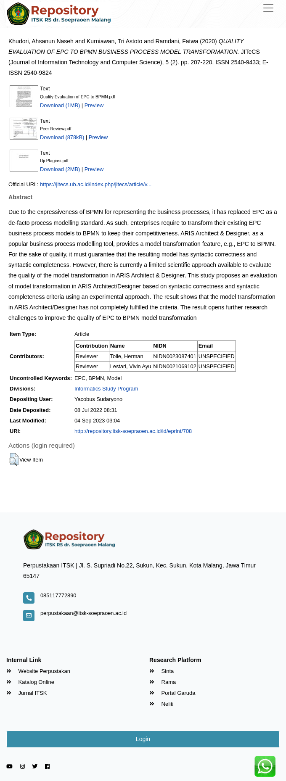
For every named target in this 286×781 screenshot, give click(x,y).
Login (143, 739)
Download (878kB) (62, 137)
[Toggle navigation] (268, 8)
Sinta (161, 671)
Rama (162, 682)
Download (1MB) (60, 105)
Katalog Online (30, 682)
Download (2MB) (60, 169)
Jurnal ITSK (26, 693)
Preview (94, 105)
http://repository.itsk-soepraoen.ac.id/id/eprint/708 (133, 431)
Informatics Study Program (106, 388)
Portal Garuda (172, 693)
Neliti (161, 704)
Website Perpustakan (38, 671)
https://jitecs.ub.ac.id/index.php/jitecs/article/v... (95, 184)
